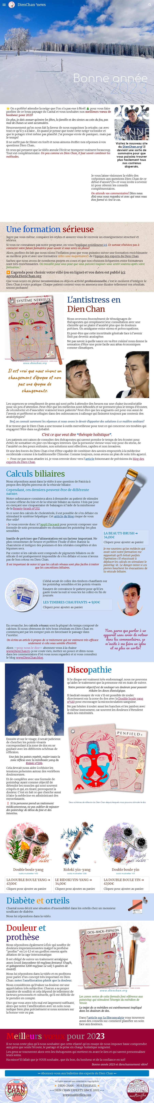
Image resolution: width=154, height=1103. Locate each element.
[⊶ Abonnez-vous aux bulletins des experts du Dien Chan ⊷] (77, 1073)
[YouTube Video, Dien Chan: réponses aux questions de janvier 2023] (46, 197)
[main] (101, 52)
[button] (4, 4)
